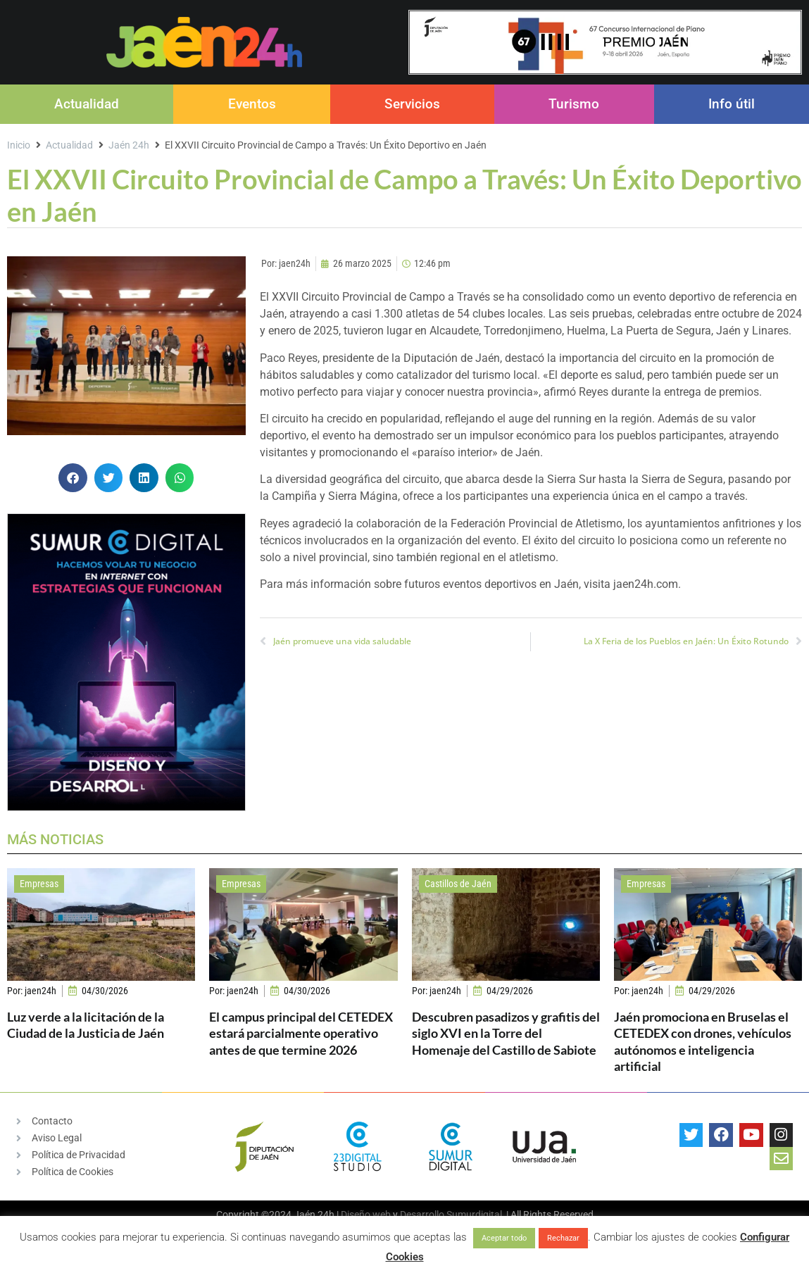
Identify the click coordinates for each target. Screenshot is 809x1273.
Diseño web (366, 1214)
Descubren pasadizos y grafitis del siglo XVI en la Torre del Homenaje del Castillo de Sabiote (506, 1033)
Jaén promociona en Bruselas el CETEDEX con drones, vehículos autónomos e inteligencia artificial (702, 1041)
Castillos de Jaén (458, 883)
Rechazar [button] (563, 1238)
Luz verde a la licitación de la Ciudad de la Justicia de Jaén (85, 1025)
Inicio (18, 145)
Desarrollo (422, 1214)
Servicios (412, 104)
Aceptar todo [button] (504, 1238)
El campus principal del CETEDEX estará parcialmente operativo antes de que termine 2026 (301, 1033)
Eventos (252, 104)
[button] (72, 477)
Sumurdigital (474, 1214)
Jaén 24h (128, 145)
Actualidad (86, 104)
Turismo (573, 104)
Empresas (39, 883)
